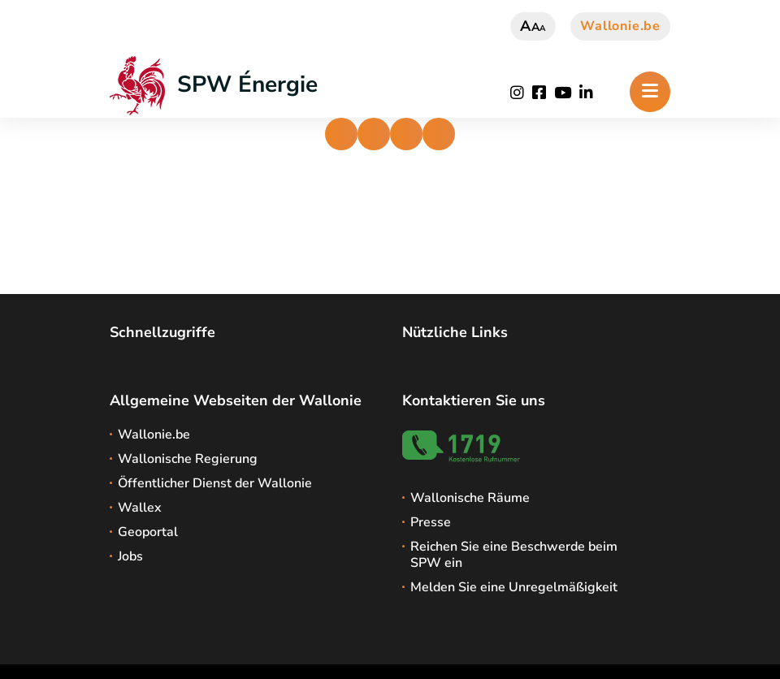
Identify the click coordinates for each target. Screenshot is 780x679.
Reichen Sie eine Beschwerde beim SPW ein (514, 554)
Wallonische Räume (470, 498)
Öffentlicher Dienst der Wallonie (215, 483)
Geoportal (148, 532)
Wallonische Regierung (188, 459)
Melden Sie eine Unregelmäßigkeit (514, 587)
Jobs (130, 556)
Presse (430, 522)
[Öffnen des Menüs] (650, 91)
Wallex (140, 508)
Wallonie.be (620, 26)
